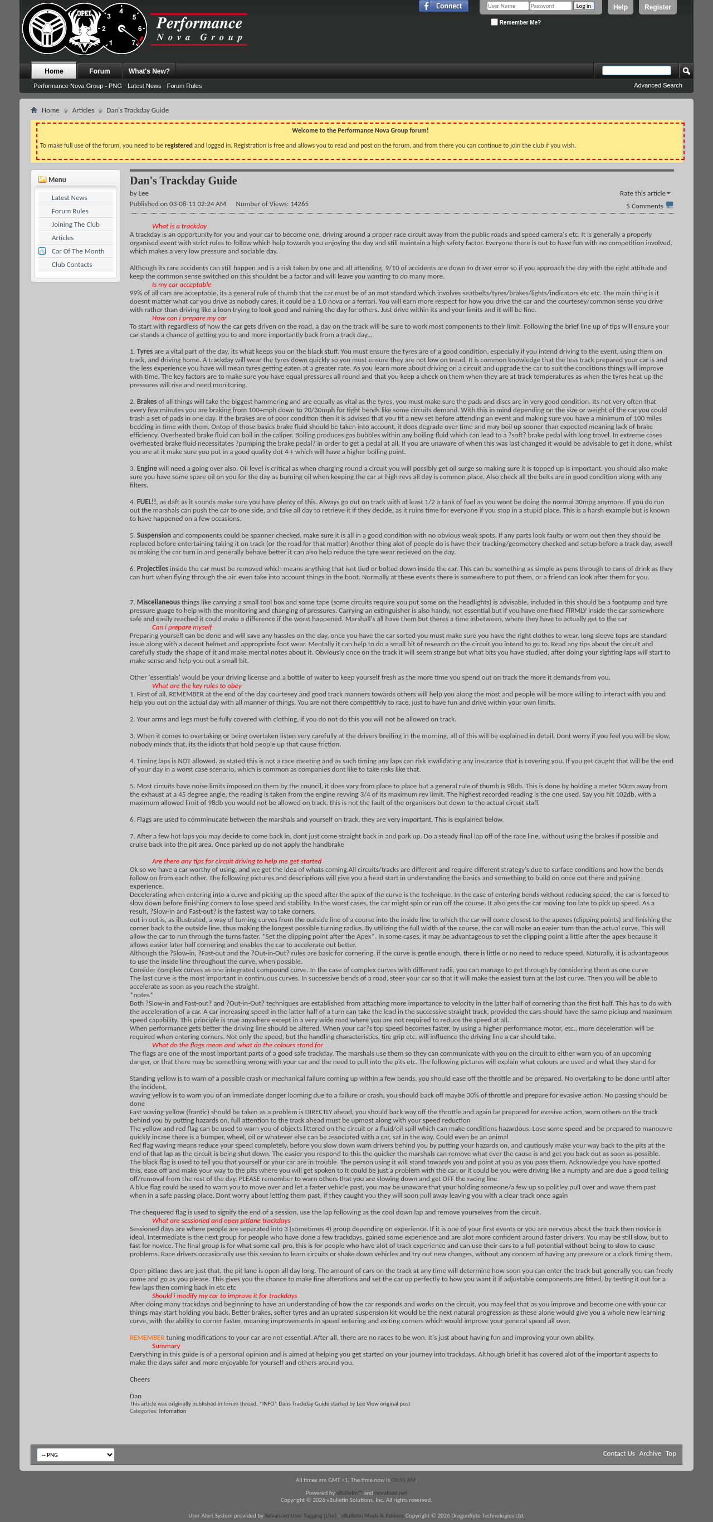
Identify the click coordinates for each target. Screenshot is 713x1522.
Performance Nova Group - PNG (77, 85)
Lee (360, 1403)
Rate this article (643, 193)
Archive (650, 1453)
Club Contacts (72, 264)
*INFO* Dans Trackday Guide (294, 1403)
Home (54, 71)
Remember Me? (516, 22)
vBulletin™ (349, 1492)
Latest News (145, 85)
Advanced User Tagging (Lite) (300, 1515)
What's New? (149, 71)
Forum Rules (184, 85)
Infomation (173, 1410)
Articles (83, 110)
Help (620, 7)
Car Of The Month (78, 251)
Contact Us (619, 1453)
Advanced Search (658, 85)
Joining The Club (76, 224)
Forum (99, 71)
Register (657, 7)
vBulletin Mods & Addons (372, 1515)
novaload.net (391, 1492)
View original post (389, 1403)
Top (671, 1453)
